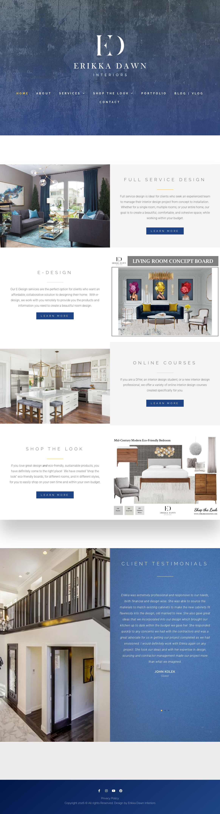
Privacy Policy (110, 798)
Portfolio (154, 93)
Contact (110, 102)
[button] (161, 710)
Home (22, 93)
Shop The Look (113, 93)
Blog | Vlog (189, 93)
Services (72, 93)
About (44, 93)
